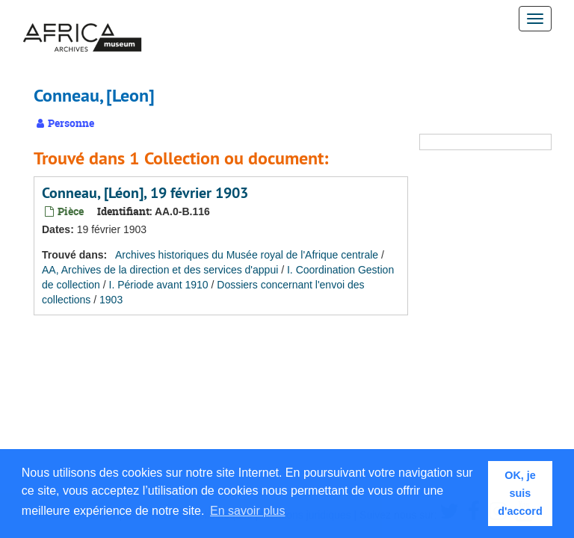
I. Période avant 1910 (159, 285)
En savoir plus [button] (248, 510)
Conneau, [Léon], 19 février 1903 (145, 192)
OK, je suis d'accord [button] (520, 493)
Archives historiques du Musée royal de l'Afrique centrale (246, 255)
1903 (111, 300)
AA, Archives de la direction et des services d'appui (160, 270)
